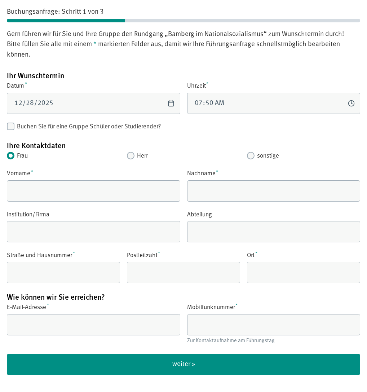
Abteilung (274, 226)
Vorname (93, 186)
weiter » (183, 364)
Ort (303, 267)
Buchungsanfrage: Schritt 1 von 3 (55, 12)
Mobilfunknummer (274, 324)
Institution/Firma (93, 226)
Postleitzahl (183, 267)
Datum (93, 98)
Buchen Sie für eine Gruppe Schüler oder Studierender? (84, 126)
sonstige (263, 155)
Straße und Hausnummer (63, 267)
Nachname (274, 186)
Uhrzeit (274, 98)
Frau (17, 155)
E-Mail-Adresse (93, 319)
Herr (137, 155)
